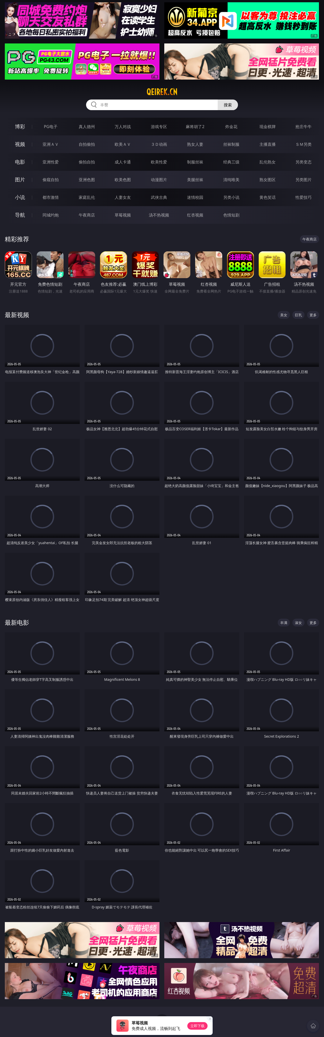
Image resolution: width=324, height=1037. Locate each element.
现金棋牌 (267, 126)
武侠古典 (159, 197)
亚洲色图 (87, 179)
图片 (20, 179)
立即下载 (197, 1025)
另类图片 (303, 179)
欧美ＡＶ (123, 144)
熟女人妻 (195, 144)
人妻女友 (123, 197)
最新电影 (17, 622)
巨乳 (298, 314)
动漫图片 (159, 179)
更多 (313, 314)
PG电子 (50, 126)
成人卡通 (123, 162)
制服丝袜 (195, 162)
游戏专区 (159, 126)
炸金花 (231, 126)
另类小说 (231, 197)
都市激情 (51, 197)
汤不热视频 (159, 215)
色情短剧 (231, 215)
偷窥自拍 (51, 179)
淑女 (298, 622)
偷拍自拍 (87, 162)
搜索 (228, 105)
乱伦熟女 (267, 162)
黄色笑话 (267, 197)
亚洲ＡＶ (51, 144)
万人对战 (123, 126)
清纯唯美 (231, 179)
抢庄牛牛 (303, 126)
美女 (283, 314)
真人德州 (87, 126)
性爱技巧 (303, 197)
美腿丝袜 (195, 179)
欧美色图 (123, 179)
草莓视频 (123, 215)
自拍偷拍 (87, 144)
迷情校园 (195, 197)
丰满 (283, 622)
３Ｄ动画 (159, 144)
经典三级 (231, 162)
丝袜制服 (231, 144)
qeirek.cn (162, 92)
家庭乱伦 (87, 197)
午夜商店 (87, 215)
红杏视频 (195, 215)
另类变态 (303, 162)
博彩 (20, 126)
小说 (20, 197)
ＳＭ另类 (303, 144)
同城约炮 (51, 215)
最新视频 (17, 314)
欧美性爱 (159, 162)
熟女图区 (267, 179)
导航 (20, 214)
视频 (20, 144)
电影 (20, 161)
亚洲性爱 (51, 162)
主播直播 (267, 144)
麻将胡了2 (195, 126)
